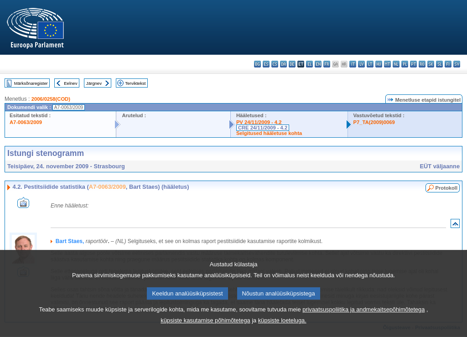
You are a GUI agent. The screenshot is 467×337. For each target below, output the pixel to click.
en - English (318, 64)
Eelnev (70, 83)
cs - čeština (274, 64)
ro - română (422, 64)
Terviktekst (135, 83)
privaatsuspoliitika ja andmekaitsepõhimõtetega (363, 321)
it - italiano (352, 64)
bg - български (257, 64)
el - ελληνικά (309, 64)
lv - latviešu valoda (361, 64)
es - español (266, 64)
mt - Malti (387, 64)
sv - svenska (456, 64)
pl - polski (404, 64)
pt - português (413, 64)
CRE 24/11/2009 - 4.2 (262, 127)
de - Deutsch (292, 64)
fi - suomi (448, 64)
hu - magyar (378, 64)
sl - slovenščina (439, 64)
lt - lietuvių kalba (370, 64)
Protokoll (446, 188)
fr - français (326, 64)
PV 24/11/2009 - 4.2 (259, 122)
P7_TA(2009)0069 (374, 122)
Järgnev (94, 83)
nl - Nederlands (396, 64)
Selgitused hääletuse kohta (269, 133)
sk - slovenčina (430, 64)
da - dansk (283, 64)
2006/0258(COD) (50, 99)
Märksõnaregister (31, 83)
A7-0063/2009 (26, 122)
